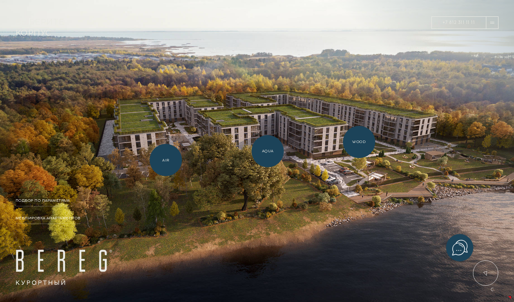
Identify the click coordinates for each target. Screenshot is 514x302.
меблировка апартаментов (48, 218)
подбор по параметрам (43, 200)
